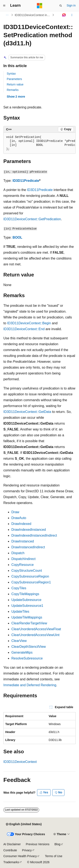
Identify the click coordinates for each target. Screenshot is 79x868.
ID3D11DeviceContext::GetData (27, 412)
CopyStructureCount (26, 570)
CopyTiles (18, 588)
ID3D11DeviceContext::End (24, 329)
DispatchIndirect (23, 559)
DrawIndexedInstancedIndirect (34, 535)
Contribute (10, 850)
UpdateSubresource (26, 600)
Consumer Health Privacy (20, 856)
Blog (57, 844)
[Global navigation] (4, 5)
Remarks (13, 90)
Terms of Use (53, 856)
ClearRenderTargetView (29, 623)
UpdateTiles (20, 611)
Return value (15, 84)
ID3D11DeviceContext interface (33, 15)
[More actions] (72, 15)
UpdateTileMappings (26, 617)
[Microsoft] (39, 5)
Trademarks (11, 862)
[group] (39, 143)
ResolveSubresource (27, 658)
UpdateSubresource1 (27, 605)
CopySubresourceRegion (30, 576)
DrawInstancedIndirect (28, 547)
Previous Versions (37, 844)
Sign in (71, 5)
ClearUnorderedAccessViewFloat (36, 629)
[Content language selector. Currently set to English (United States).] (23, 824)
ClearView (19, 641)
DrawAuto (18, 518)
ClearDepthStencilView (28, 646)
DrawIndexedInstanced (28, 529)
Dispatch (17, 553)
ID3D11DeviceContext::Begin (29, 323)
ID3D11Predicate (26, 180)
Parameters (14, 79)
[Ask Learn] (64, 15)
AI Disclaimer (12, 844)
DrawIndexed (21, 524)
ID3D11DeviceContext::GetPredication (32, 219)
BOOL (17, 237)
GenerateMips (22, 652)
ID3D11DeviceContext (20, 762)
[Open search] (60, 5)
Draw (15, 512)
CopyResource (22, 564)
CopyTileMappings (25, 594)
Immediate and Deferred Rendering (29, 685)
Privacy (27, 850)
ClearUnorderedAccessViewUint (35, 635)
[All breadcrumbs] (7, 15)
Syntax (11, 73)
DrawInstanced (22, 541)
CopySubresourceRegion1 (31, 582)
